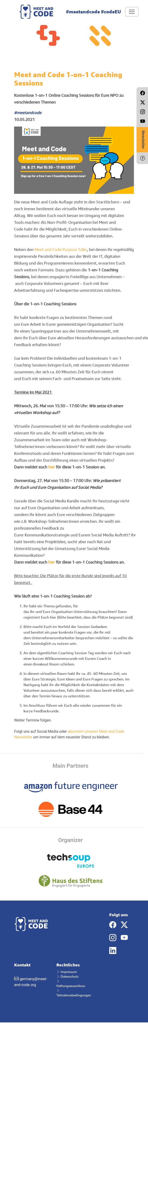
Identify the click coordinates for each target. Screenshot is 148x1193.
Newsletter (143, 140)
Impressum (66, 972)
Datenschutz (67, 976)
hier (51, 466)
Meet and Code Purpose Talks (61, 249)
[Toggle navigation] (131, 11)
